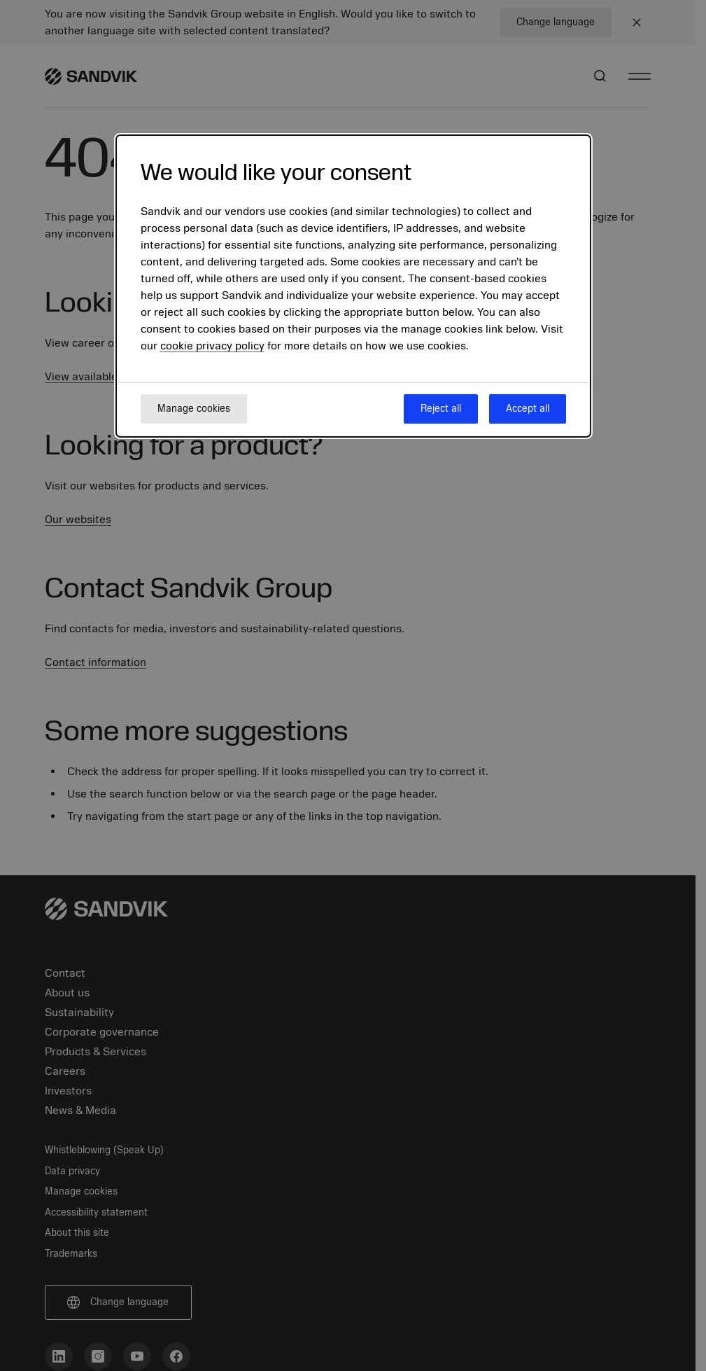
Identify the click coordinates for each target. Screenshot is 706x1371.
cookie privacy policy (212, 346)
